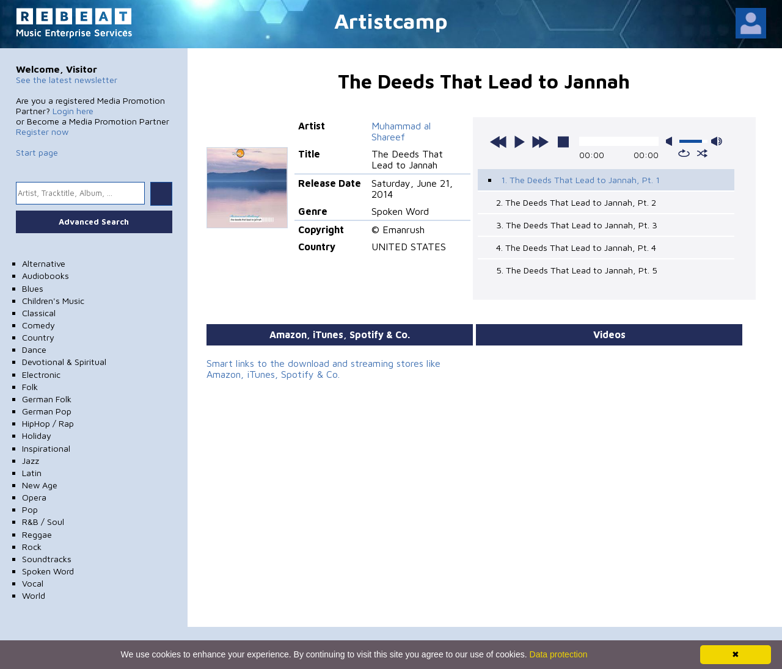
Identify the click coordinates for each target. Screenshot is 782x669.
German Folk (46, 399)
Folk (30, 387)
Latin (32, 473)
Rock (32, 546)
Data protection (559, 654)
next (540, 141)
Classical (39, 313)
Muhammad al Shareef (401, 131)
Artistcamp (391, 20)
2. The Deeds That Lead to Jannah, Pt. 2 (576, 202)
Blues (32, 288)
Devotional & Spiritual (64, 361)
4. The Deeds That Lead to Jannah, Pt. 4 (576, 247)
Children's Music (53, 300)
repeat (684, 153)
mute (671, 141)
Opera (34, 497)
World (33, 595)
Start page (37, 152)
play (519, 141)
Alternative (43, 263)
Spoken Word (48, 571)
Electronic (41, 374)
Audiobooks (45, 275)
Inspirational (46, 448)
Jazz (30, 460)
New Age (39, 485)
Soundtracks (46, 559)
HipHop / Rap (48, 423)
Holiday (36, 435)
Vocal (32, 583)
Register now (42, 131)
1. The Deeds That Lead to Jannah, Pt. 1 (580, 180)
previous (498, 141)
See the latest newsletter (66, 79)
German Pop (46, 411)
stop (563, 141)
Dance (34, 349)
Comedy (38, 325)
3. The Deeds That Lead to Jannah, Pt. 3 (576, 225)
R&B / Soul (43, 521)
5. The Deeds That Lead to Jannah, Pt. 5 (576, 270)
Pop (30, 509)
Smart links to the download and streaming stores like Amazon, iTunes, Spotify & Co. (323, 369)
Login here (73, 111)
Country (38, 337)
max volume (716, 141)
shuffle (702, 153)
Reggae (37, 534)
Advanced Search (94, 221)
